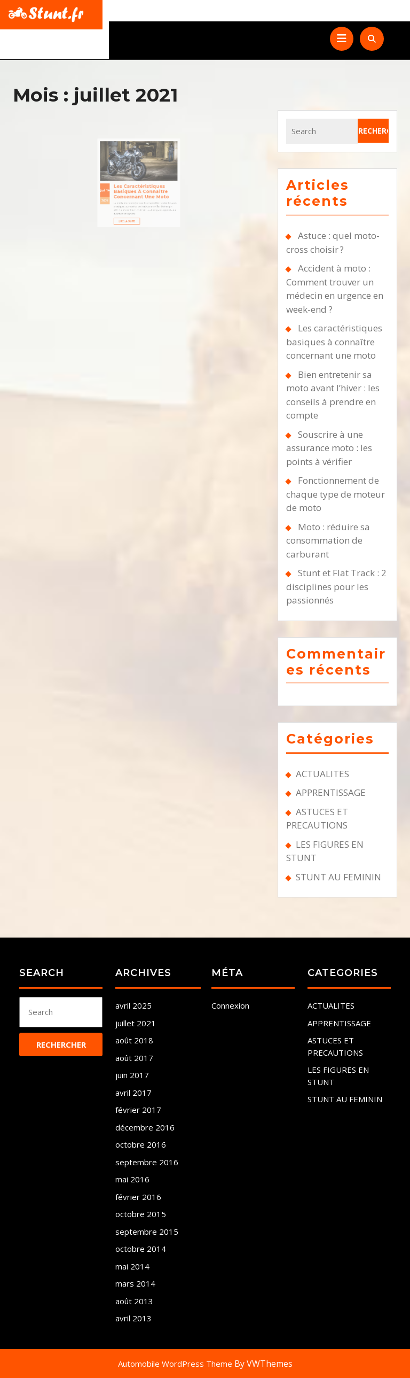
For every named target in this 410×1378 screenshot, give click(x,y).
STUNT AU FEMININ (338, 877)
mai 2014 (132, 1266)
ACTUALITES (322, 774)
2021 (119, 179)
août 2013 (134, 1301)
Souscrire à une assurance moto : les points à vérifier (329, 448)
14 (121, 173)
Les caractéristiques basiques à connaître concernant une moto (140, 174)
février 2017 (138, 1109)
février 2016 (138, 1196)
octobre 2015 (140, 1214)
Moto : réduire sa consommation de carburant (328, 540)
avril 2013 (133, 1318)
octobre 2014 (140, 1248)
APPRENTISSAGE (331, 792)
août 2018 (134, 1040)
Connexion (230, 1005)
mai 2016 (132, 1179)
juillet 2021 (135, 1023)
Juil (117, 173)
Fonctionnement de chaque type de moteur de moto (335, 494)
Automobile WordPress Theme (175, 1363)
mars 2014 (135, 1283)
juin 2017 (132, 1075)
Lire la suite (133, 191)
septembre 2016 (146, 1162)
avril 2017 (133, 1092)
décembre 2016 (145, 1127)
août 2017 (134, 1057)
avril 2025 (133, 1005)
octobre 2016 (140, 1144)
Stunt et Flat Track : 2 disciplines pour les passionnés (336, 586)
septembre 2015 (146, 1231)
